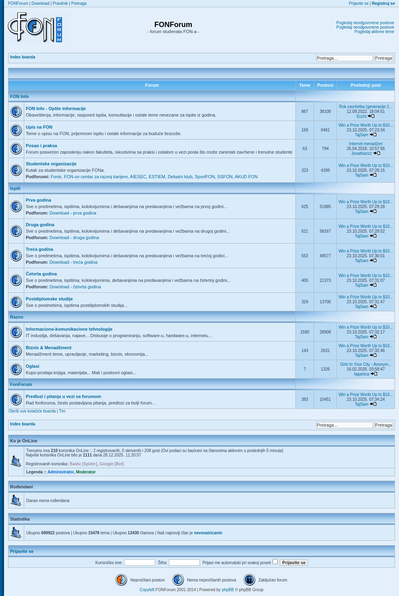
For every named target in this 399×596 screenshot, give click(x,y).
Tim (62, 411)
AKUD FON (246, 176)
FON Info (19, 96)
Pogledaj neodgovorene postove (365, 23)
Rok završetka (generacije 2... (365, 106)
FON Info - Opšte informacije (56, 108)
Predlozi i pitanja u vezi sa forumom (63, 396)
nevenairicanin (208, 533)
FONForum (18, 3)
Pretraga (79, 3)
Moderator (86, 472)
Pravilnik (60, 3)
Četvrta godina (41, 273)
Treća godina (39, 249)
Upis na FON (39, 127)
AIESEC (138, 176)
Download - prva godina (73, 212)
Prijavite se (359, 3)
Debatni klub (180, 176)
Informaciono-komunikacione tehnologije (69, 329)
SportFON (205, 176)
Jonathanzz (361, 153)
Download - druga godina (74, 237)
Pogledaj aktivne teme (374, 31)
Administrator (61, 472)
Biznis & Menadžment (48, 347)
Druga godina (40, 224)
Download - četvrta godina (75, 286)
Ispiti (15, 188)
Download (40, 3)
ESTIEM (157, 176)
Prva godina (38, 200)
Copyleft (146, 590)
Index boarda (22, 57)
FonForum (21, 384)
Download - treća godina (74, 262)
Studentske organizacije (51, 163)
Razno (16, 317)
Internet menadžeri (365, 144)
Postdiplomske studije (49, 298)
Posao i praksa (41, 145)
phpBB (228, 590)
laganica (361, 374)
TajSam (361, 135)
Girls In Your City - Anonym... (366, 364)
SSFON (225, 176)
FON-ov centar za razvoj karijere (96, 176)
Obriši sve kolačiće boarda (32, 411)
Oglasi (32, 366)
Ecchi (361, 116)
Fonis (56, 176)
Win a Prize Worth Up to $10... (366, 125)
